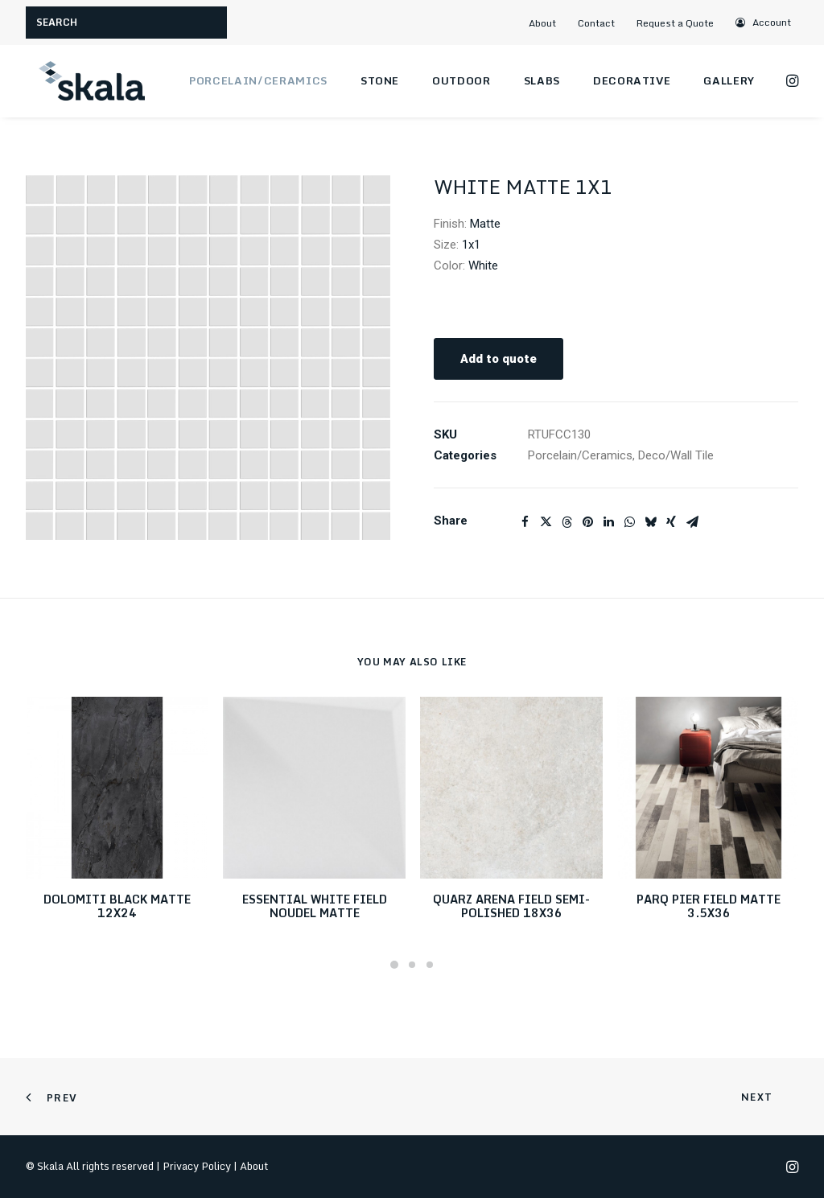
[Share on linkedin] (608, 522)
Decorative (632, 80)
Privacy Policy (197, 1166)
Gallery (729, 80)
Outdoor (461, 80)
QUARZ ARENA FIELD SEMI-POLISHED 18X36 (511, 906)
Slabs (542, 80)
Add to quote (498, 359)
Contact (596, 23)
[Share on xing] (671, 522)
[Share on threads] (566, 522)
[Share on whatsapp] (629, 522)
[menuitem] (549, 23)
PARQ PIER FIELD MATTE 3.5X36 (709, 906)
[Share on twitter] (545, 522)
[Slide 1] (394, 965)
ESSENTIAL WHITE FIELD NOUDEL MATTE (314, 906)
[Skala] (90, 81)
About (542, 23)
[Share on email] (692, 522)
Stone (379, 80)
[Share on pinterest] (587, 522)
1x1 (471, 244)
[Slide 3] (430, 965)
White (483, 265)
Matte (485, 223)
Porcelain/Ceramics (258, 80)
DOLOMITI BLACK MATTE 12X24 (117, 906)
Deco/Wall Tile (676, 455)
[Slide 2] (412, 965)
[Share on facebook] (524, 522)
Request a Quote (675, 23)
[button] (764, 22)
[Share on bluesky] (650, 522)
